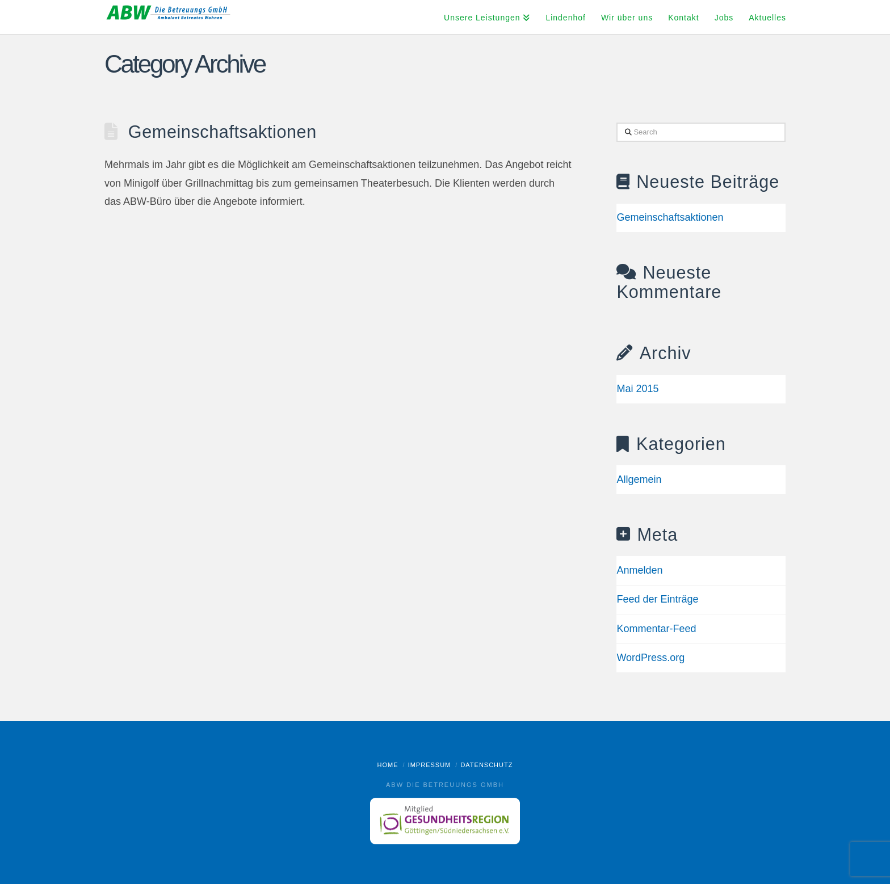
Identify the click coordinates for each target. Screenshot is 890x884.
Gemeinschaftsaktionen (222, 131)
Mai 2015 (637, 388)
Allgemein (638, 479)
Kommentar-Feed (656, 628)
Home (387, 764)
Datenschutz (486, 764)
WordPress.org (650, 657)
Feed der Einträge (657, 599)
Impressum (429, 764)
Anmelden (639, 570)
